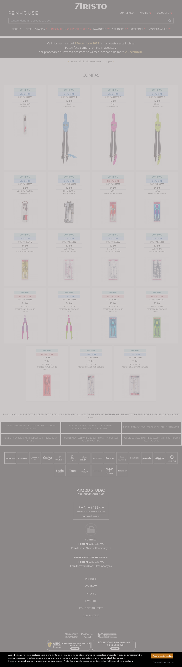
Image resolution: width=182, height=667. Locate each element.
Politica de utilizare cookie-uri (120, 661)
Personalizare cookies (163, 661)
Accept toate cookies (163, 655)
